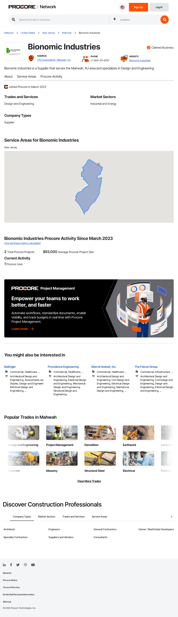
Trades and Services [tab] (66, 516)
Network (48, 7)
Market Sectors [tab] (39, 516)
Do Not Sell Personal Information (18, 594)
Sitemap (7, 601)
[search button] (164, 19)
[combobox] (138, 19)
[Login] (159, 6)
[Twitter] (18, 565)
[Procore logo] (22, 7)
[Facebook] (11, 565)
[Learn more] (22, 329)
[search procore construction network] (62, 19)
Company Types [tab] (15, 516)
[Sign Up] (138, 6)
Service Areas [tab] (92, 516)
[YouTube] (33, 565)
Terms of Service (11, 587)
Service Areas (26, 76)
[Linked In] (4, 565)
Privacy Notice (10, 580)
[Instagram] (25, 565)
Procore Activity (51, 76)
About (8, 76)
